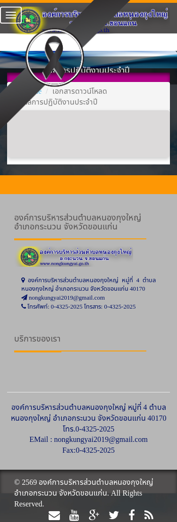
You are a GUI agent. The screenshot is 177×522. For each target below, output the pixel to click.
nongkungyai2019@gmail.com (101, 439)
